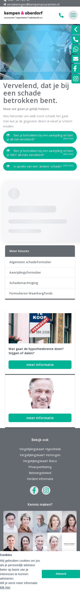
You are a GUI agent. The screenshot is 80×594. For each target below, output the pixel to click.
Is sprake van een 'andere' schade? (40, 166)
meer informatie (40, 364)
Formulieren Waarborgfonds (30, 293)
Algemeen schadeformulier (30, 262)
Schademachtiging (23, 283)
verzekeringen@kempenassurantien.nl (40, 545)
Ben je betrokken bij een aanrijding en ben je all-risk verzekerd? (40, 137)
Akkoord (61, 588)
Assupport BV (31, 564)
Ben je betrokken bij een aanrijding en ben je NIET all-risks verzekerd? (40, 153)
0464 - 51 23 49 (40, 539)
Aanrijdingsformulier (25, 272)
